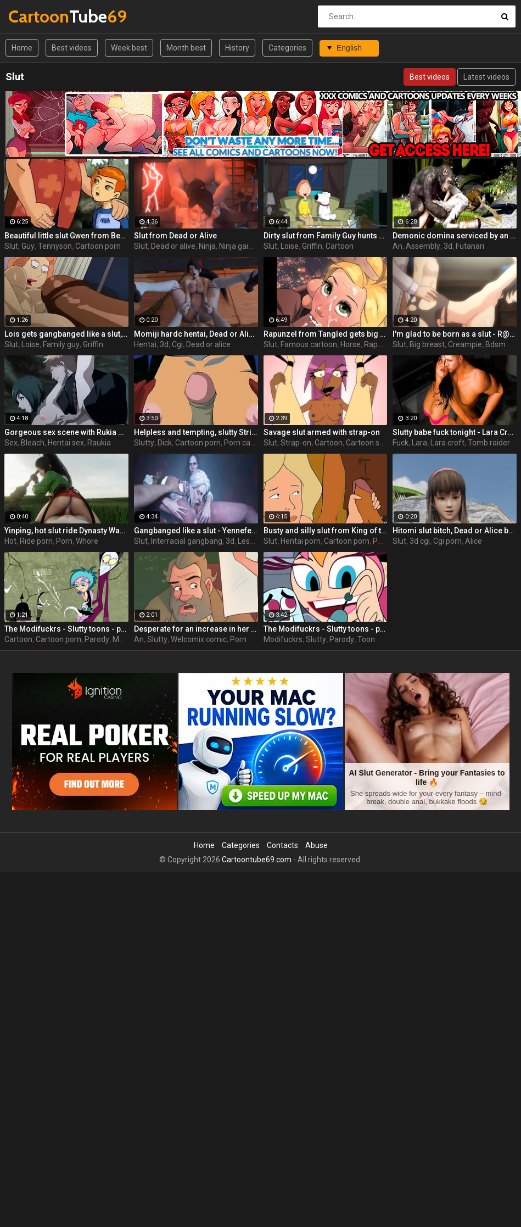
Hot (10, 541)
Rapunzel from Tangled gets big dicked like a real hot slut (326, 334)
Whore (87, 541)
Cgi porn (447, 541)
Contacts (282, 845)
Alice (473, 541)
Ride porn (36, 541)
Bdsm (495, 344)
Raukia (99, 442)
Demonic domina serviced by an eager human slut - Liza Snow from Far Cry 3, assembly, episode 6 (455, 235)
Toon (366, 639)
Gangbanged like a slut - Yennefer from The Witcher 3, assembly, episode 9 (196, 530)
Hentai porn (301, 541)
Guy (28, 246)
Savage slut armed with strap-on (322, 432)
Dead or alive (173, 246)
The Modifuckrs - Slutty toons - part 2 (66, 628)
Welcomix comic (199, 639)
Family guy (61, 344)
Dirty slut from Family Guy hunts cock (326, 235)
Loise (290, 246)
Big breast (427, 344)
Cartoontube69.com (257, 859)
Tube (37, 16)
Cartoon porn (98, 246)
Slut (11, 246)
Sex (11, 442)
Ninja (207, 246)
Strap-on (296, 442)
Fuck (400, 442)
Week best (129, 47)
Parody (97, 639)
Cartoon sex (367, 442)
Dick (165, 442)
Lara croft (447, 442)
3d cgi (420, 541)
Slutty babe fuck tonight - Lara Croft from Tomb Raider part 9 (455, 432)
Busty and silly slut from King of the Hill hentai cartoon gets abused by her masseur (326, 530)
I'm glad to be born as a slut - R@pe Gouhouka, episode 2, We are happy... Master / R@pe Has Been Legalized (455, 334)
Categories (287, 47)
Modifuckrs (283, 639)
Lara (419, 442)
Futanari (470, 246)
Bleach (32, 442)
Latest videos (486, 76)
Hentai (145, 344)
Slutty (144, 442)
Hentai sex (66, 442)
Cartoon (340, 246)
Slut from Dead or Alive (175, 235)
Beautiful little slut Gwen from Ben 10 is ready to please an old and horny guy (66, 235)
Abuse (316, 845)
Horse (350, 344)
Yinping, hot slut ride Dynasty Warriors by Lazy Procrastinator (66, 530)
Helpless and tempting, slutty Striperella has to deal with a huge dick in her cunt (196, 432)
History (237, 47)
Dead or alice (208, 344)
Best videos (72, 47)
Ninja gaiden (240, 246)
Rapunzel (380, 344)
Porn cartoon (246, 442)
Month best (186, 47)
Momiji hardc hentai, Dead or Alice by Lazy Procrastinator (196, 334)
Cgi (177, 344)
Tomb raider (489, 442)
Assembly (423, 246)
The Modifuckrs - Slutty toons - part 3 (326, 628)
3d (448, 246)
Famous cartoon (309, 344)
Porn (64, 541)
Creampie (465, 344)
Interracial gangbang (186, 541)
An (397, 246)
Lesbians (253, 541)
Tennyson (55, 246)
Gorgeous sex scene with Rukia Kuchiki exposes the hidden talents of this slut (66, 432)
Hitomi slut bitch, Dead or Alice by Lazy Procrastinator (455, 530)
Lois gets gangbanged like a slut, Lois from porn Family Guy (66, 334)
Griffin (312, 246)
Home (22, 47)
